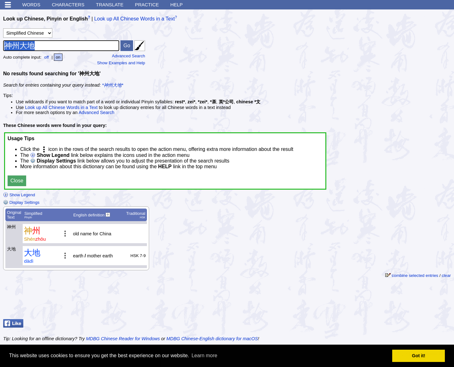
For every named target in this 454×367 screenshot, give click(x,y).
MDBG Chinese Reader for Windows (123, 338)
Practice (147, 4)
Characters (68, 4)
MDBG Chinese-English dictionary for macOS (212, 338)
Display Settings (21, 202)
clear (446, 275)
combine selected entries (415, 275)
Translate (109, 4)
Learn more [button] (204, 355)
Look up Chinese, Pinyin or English (45, 18)
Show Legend (19, 194)
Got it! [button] (418, 355)
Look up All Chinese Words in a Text (134, 18)
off (46, 57)
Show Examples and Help (121, 62)
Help (176, 4)
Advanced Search (128, 56)
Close (16, 180)
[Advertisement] (403, 52)
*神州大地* (112, 85)
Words (31, 4)
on (58, 57)
